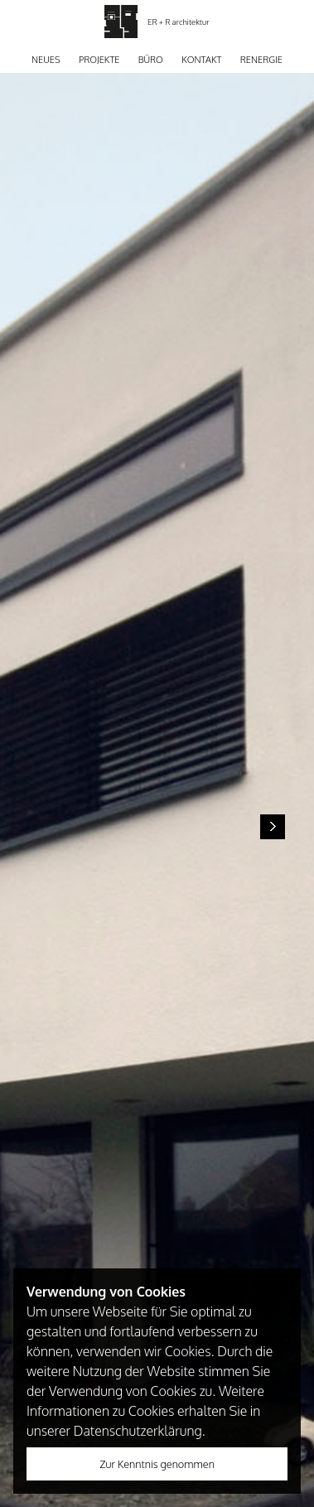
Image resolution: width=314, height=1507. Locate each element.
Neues (45, 59)
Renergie (261, 59)
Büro (150, 59)
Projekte (99, 59)
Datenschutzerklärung (138, 1430)
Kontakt (201, 59)
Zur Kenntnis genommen (157, 1464)
